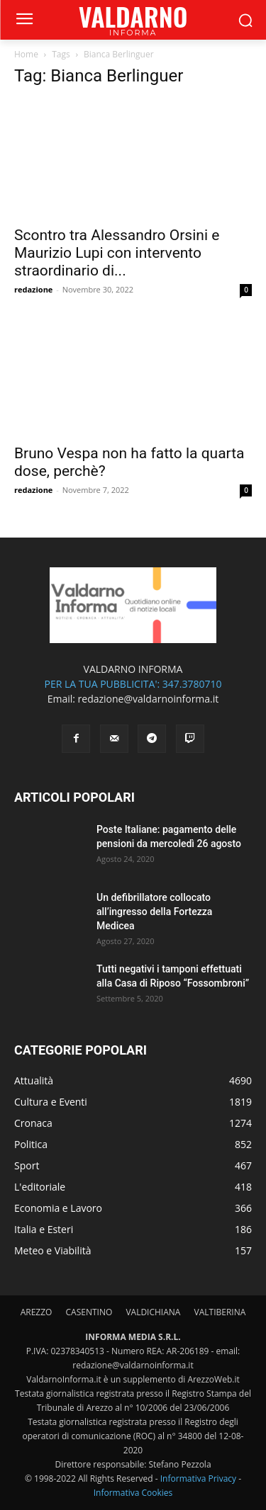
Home (26, 54)
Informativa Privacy (198, 1478)
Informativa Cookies (133, 1493)
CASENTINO (89, 1312)
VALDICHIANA (153, 1312)
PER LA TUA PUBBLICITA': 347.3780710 (132, 684)
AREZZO (36, 1312)
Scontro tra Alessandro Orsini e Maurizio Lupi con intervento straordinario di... (116, 253)
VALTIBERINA (220, 1312)
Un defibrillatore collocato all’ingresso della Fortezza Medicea (154, 911)
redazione (33, 289)
